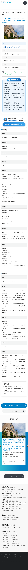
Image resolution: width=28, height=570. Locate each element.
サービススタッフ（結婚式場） (10, 539)
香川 (7, 506)
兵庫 (24, 503)
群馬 (10, 495)
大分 (23, 508)
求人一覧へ (14, 476)
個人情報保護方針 (18, 556)
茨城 (7, 495)
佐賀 (17, 508)
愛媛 (17, 506)
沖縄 (12, 510)
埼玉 (22, 493)
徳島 (13, 506)
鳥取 (13, 504)
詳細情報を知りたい (14, 462)
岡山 (7, 504)
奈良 (17, 503)
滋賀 (13, 503)
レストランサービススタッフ (10, 535)
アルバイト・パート (18, 527)
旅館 (8, 517)
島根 (17, 504)
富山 (21, 497)
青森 (22, 489)
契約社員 (9, 527)
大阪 (7, 503)
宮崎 (13, 508)
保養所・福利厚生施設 (8, 519)
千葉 (19, 493)
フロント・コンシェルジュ (9, 533)
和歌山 (20, 503)
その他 (16, 519)
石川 (24, 497)
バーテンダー (6, 545)
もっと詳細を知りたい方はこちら (14, 405)
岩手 (15, 489)
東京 (11, 493)
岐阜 (13, 501)
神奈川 (15, 493)
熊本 (4, 510)
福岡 (10, 508)
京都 (10, 503)
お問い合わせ (17, 554)
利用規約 (3, 556)
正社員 (4, 527)
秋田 (7, 491)
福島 (10, 491)
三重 (7, 501)
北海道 (11, 489)
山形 (4, 491)
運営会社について (5, 554)
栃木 (4, 495)
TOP (2, 7)
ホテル (4, 517)
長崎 (20, 508)
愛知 (17, 501)
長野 (14, 497)
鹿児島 (7, 510)
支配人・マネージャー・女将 (18, 545)
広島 (10, 504)
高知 (10, 506)
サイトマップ (4, 558)
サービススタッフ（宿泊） (9, 537)
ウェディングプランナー (9, 541)
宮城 (19, 489)
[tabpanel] (14, 32)
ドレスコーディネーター (9, 543)
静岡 (10, 501)
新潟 (18, 497)
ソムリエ (18, 543)
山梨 (11, 497)
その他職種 (5, 547)
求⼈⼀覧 (5, 7)
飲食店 (17, 517)
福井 (4, 499)
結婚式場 (13, 517)
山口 (20, 504)
